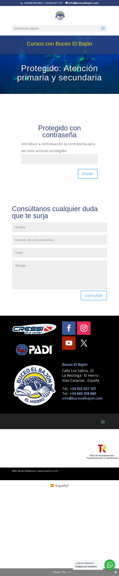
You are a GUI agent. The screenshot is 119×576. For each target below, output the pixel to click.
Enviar (87, 173)
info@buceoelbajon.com (82, 398)
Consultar (94, 295)
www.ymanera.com (47, 471)
